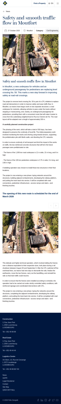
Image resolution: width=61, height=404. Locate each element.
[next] (55, 205)
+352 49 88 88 (10, 332)
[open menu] (57, 3)
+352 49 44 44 (10, 350)
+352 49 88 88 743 (12, 369)
